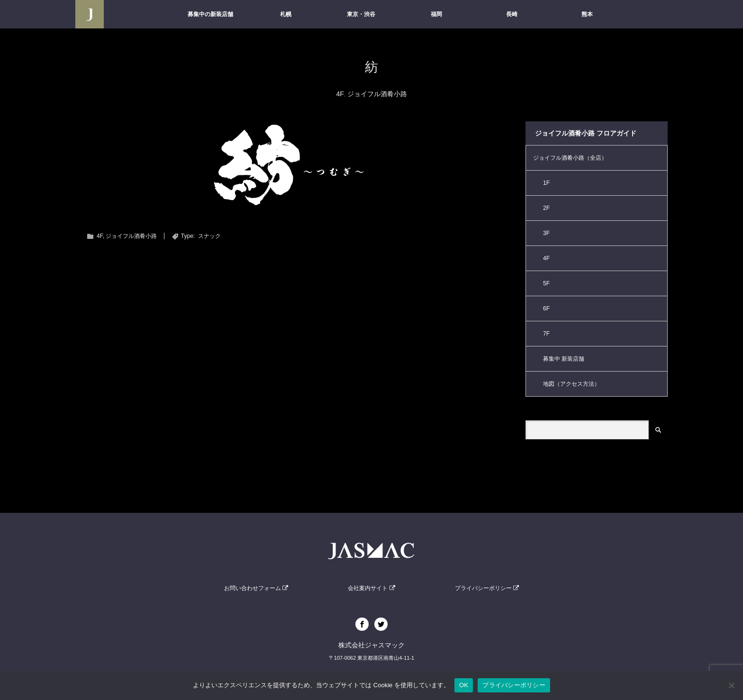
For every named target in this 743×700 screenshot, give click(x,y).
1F (546, 183)
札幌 (285, 14)
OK (463, 685)
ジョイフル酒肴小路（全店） (570, 158)
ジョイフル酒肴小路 (377, 94)
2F (546, 208)
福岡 (436, 14)
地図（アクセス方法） (571, 384)
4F (340, 94)
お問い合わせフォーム (256, 588)
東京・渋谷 (361, 14)
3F (546, 233)
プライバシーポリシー (487, 588)
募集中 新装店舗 (563, 358)
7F (546, 333)
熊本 (587, 14)
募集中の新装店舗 (210, 14)
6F (546, 308)
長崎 (511, 14)
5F (546, 283)
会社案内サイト (371, 588)
